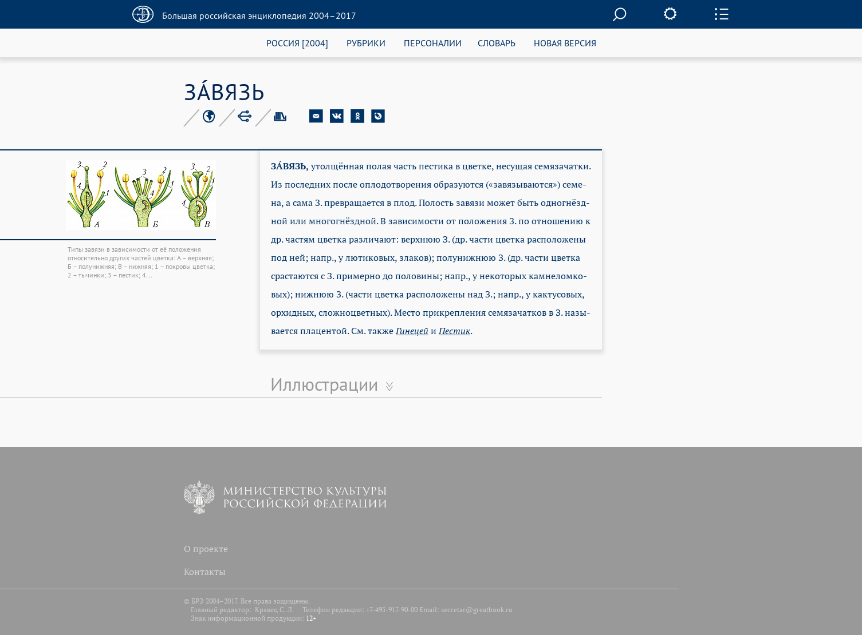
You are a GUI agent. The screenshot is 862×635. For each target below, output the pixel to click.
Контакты (205, 571)
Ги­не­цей (412, 330)
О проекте (206, 548)
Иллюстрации (324, 384)
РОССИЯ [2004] (297, 43)
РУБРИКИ (366, 43)
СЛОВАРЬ (496, 43)
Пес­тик (454, 330)
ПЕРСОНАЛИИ (433, 43)
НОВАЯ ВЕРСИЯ (565, 43)
